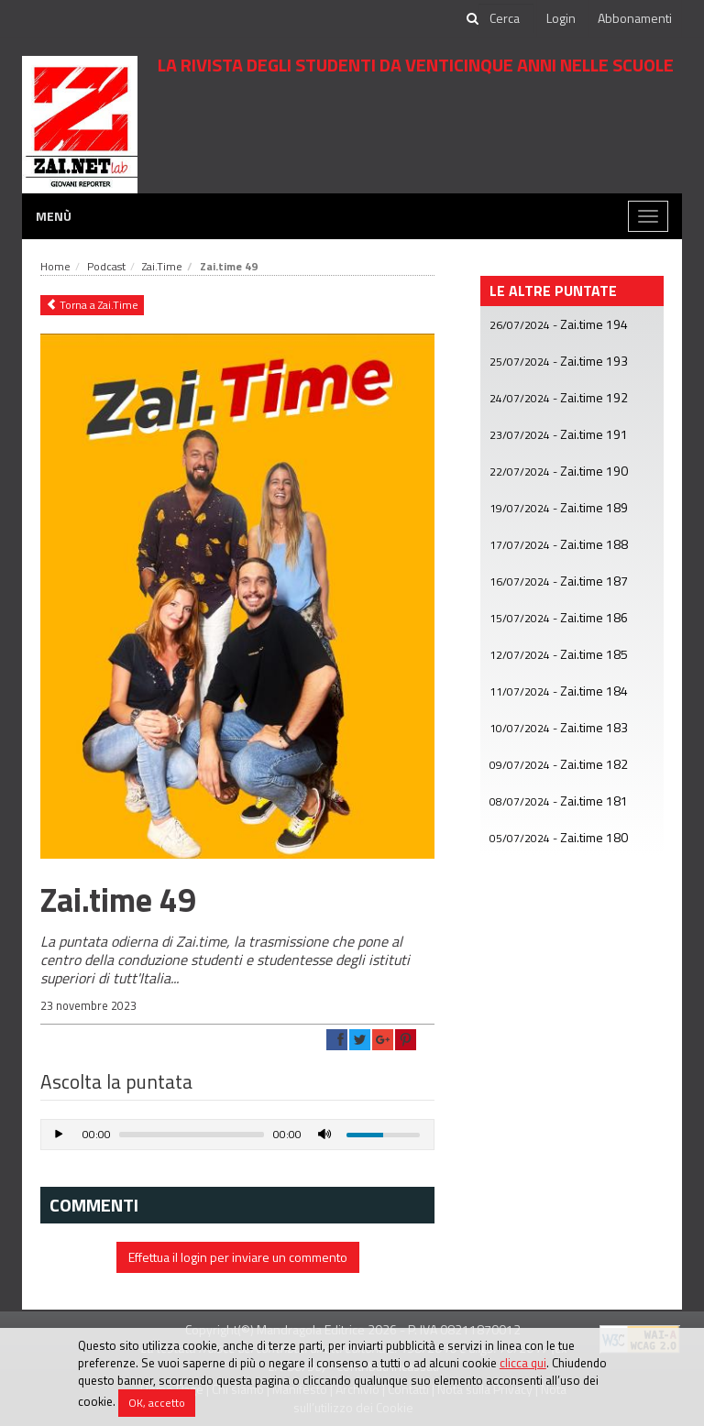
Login (561, 17)
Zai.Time (162, 266)
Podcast (106, 266)
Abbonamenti (635, 17)
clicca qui (523, 1363)
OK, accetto (156, 1402)
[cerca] (506, 18)
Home (55, 266)
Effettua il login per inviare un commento (237, 1257)
